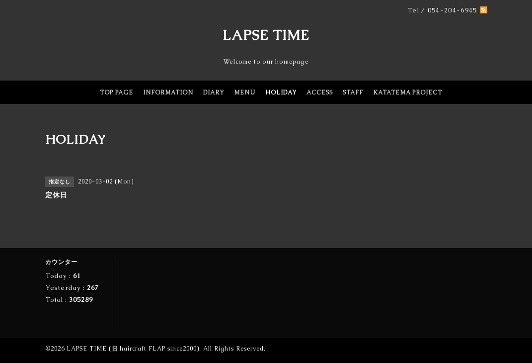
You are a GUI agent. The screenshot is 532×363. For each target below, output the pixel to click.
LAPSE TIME (266, 35)
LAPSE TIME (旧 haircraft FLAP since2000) (133, 349)
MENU (244, 92)
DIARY (213, 92)
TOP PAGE (116, 92)
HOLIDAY (281, 92)
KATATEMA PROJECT (407, 92)
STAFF (353, 92)
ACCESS (319, 92)
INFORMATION (168, 92)
